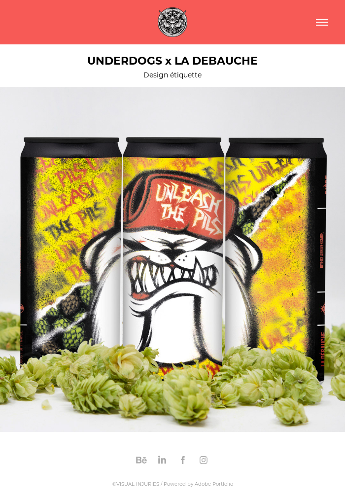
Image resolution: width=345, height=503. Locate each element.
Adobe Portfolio (214, 484)
